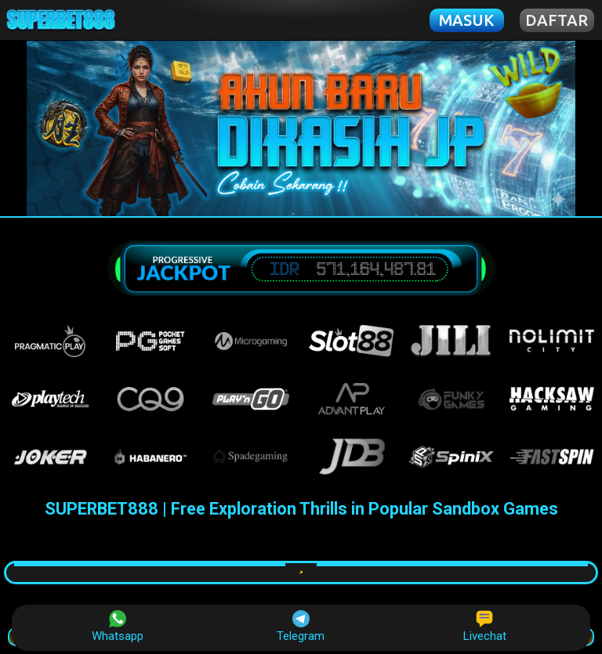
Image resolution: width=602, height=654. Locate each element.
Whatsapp (117, 626)
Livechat (484, 626)
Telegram (301, 626)
